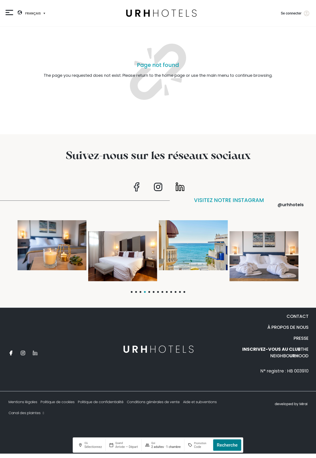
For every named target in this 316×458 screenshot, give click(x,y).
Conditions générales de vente (153, 401)
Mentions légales (23, 401)
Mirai (303, 403)
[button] (132, 292)
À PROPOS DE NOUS (288, 327)
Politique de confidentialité (101, 401)
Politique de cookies (58, 401)
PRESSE (301, 338)
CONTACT (298, 316)
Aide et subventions (200, 401)
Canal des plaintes (27, 412)
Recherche (227, 445)
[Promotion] (202, 447)
